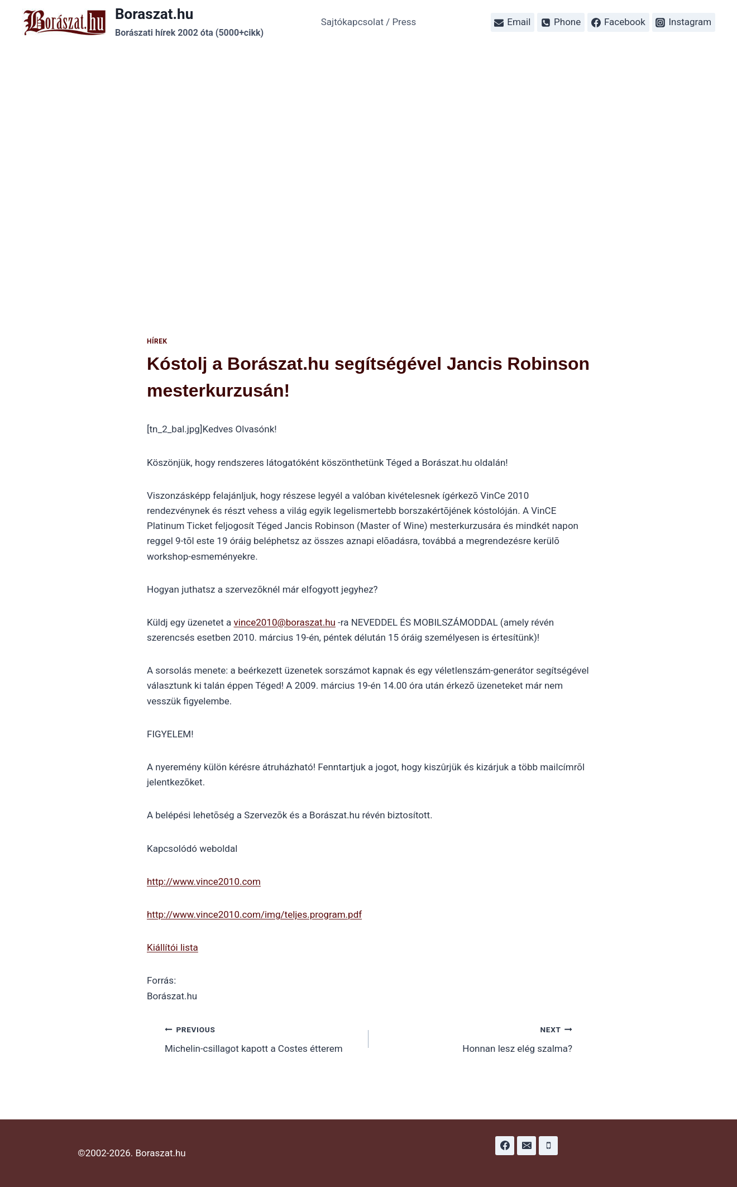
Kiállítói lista (172, 947)
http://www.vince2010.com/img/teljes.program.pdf (254, 914)
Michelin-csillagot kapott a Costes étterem (262, 1038)
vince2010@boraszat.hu (285, 622)
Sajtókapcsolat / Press (369, 21)
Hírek (157, 341)
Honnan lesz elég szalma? (475, 1038)
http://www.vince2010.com (204, 881)
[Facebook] (504, 1145)
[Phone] (548, 1145)
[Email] (526, 1145)
